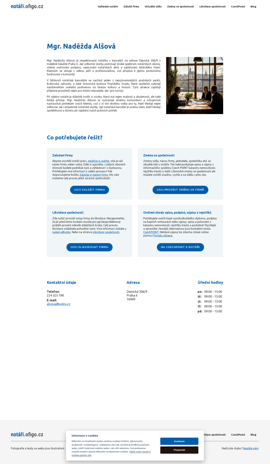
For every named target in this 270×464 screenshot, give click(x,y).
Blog (253, 6)
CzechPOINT (151, 232)
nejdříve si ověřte (98, 160)
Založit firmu (131, 6)
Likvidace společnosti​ (212, 6)
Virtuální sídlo (153, 6)
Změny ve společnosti (180, 6)
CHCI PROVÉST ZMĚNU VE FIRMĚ (180, 189)
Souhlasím (179, 441)
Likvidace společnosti (106, 232)
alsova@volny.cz (58, 304)
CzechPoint (238, 434)
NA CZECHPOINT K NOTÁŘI (180, 246)
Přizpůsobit (179, 450)
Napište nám (250, 448)
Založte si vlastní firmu (94, 174)
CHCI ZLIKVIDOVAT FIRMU (89, 246)
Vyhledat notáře (108, 6)
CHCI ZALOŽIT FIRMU (89, 189)
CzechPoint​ (238, 6)
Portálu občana (162, 235)
